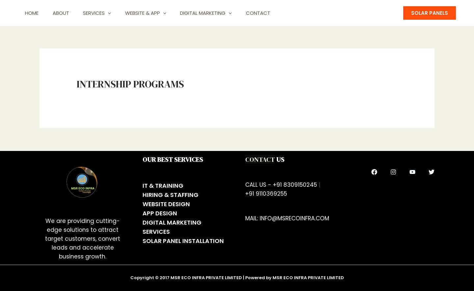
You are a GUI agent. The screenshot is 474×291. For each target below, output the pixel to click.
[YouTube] (412, 172)
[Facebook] (374, 172)
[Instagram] (393, 172)
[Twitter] (431, 172)
